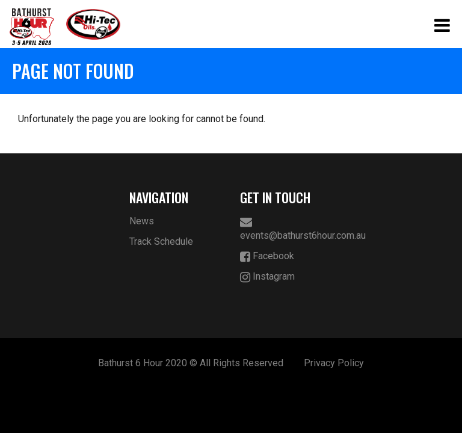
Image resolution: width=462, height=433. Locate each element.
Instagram (267, 277)
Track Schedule (161, 241)
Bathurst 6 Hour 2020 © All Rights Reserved (190, 363)
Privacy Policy (334, 363)
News (141, 221)
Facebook (267, 256)
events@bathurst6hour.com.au (286, 228)
